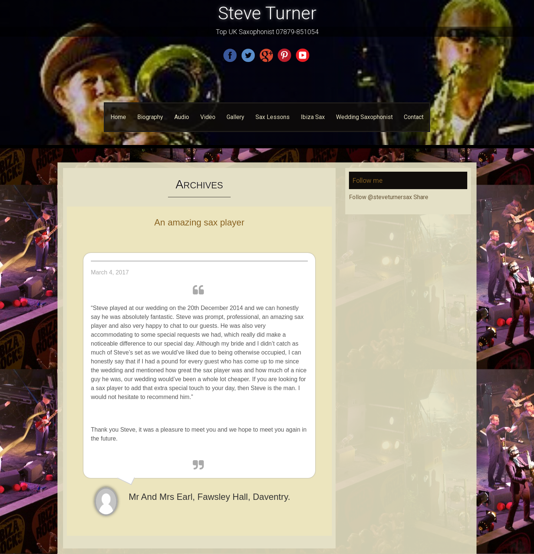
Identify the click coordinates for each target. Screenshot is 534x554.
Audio (181, 117)
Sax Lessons (273, 117)
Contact (413, 117)
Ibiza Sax (313, 117)
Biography (150, 117)
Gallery (235, 117)
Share (420, 197)
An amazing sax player (199, 222)
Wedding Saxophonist (364, 117)
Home (118, 117)
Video (207, 117)
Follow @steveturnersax (380, 197)
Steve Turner (267, 13)
